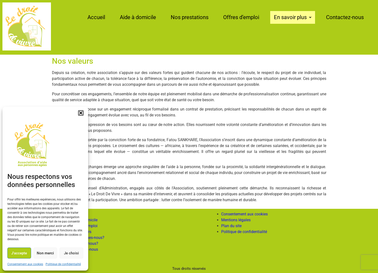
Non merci (45, 253)
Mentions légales (236, 220)
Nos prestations (189, 17)
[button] (80, 113)
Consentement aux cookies (25, 264)
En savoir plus (292, 17)
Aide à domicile (138, 17)
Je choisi (71, 253)
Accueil (96, 17)
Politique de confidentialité (63, 264)
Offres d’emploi (241, 17)
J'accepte (19, 253)
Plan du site (231, 225)
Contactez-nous (345, 17)
